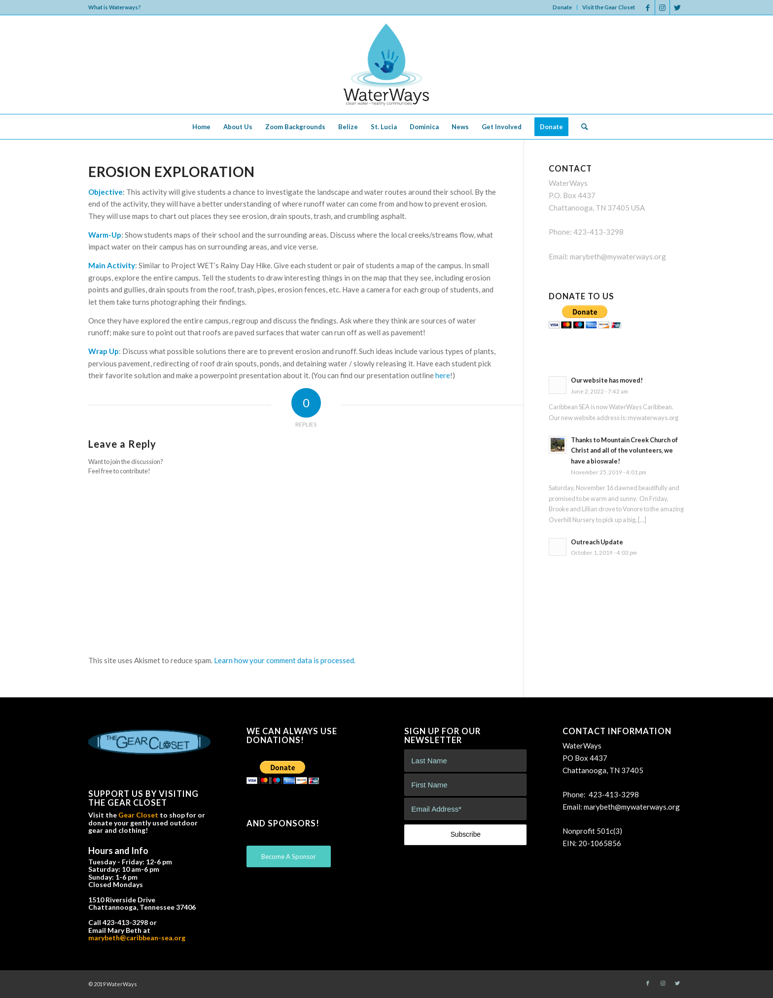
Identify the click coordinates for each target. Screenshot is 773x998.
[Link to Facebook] (647, 7)
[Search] (581, 126)
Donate (562, 7)
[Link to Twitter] (677, 7)
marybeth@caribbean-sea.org (136, 937)
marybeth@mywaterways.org (618, 256)
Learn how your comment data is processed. (284, 660)
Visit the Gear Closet (608, 7)
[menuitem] (562, 7)
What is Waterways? (114, 7)
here (442, 375)
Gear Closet (138, 815)
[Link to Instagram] (662, 7)
